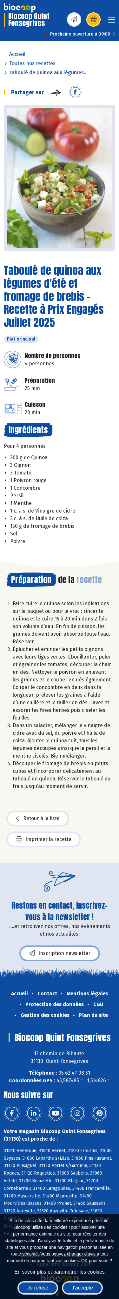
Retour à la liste (38, 818)
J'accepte (82, 1287)
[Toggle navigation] (111, 22)
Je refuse (37, 1287)
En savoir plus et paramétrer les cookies (59, 1272)
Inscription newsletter (59, 953)
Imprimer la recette (43, 839)
